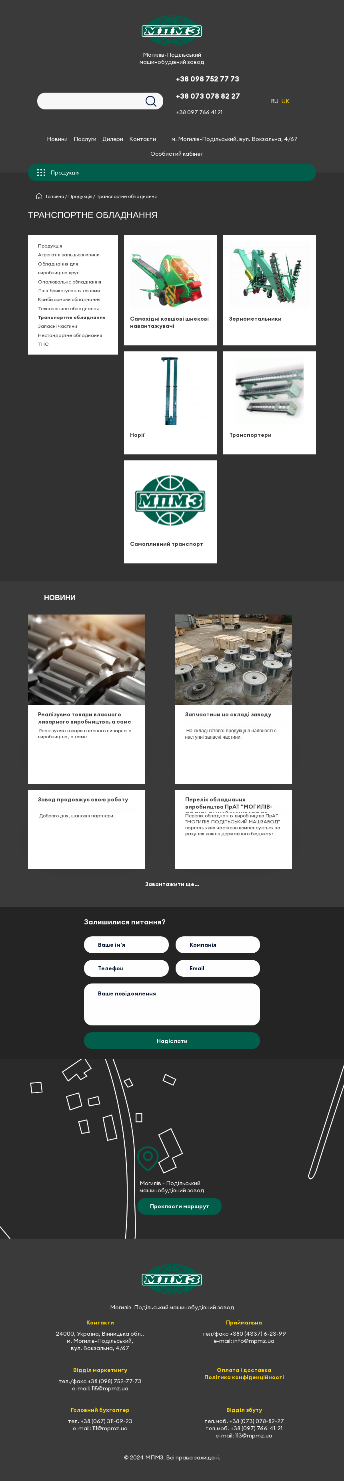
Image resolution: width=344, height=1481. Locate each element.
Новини (57, 139)
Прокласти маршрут (179, 1206)
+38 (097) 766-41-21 (256, 1428)
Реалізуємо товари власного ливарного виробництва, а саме (84, 718)
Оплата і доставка (244, 1370)
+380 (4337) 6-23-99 (258, 1334)
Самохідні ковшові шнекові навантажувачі (169, 322)
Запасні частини (57, 326)
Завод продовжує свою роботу (83, 799)
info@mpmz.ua (253, 1341)
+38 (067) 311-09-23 (106, 1421)
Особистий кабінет (177, 153)
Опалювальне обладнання (69, 282)
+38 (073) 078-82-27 (256, 1421)
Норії (137, 434)
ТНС (43, 344)
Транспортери (250, 434)
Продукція (80, 197)
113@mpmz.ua (253, 1435)
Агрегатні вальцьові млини (69, 255)
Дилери (112, 139)
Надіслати (172, 1041)
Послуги (85, 139)
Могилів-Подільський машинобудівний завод (172, 58)
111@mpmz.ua (110, 1428)
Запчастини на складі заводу (228, 714)
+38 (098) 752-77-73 (115, 1381)
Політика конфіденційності (244, 1377)
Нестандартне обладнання (70, 335)
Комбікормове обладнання (69, 300)
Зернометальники (255, 318)
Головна (55, 197)
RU (274, 101)
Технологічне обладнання (68, 308)
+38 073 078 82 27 (208, 96)
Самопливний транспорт (166, 543)
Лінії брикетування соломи (69, 290)
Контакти (142, 139)
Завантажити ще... (172, 884)
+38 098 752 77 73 (207, 78)
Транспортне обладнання (72, 318)
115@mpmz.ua (110, 1388)
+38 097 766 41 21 (199, 112)
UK (286, 101)
